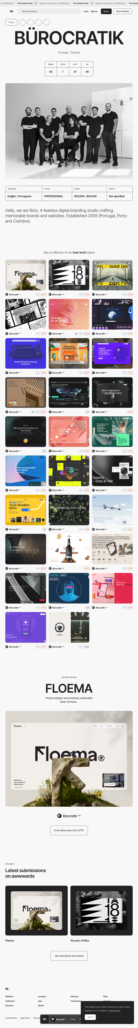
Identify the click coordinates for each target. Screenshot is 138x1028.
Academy (42, 996)
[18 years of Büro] (69, 275)
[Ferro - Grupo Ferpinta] (25, 588)
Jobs (40, 1001)
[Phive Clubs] (112, 275)
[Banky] (25, 510)
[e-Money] (25, 470)
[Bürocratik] (69, 816)
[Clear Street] (25, 353)
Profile (73, 1019)
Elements (9, 1005)
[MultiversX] (69, 392)
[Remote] (112, 353)
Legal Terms (25, 1018)
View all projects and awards (69, 955)
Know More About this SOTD (69, 830)
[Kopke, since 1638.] (25, 549)
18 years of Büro (79, 940)
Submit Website (122, 11)
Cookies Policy (11, 1018)
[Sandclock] (112, 392)
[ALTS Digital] (69, 470)
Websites (9, 996)
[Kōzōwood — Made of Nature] (25, 392)
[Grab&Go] (69, 353)
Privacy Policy (38, 1018)
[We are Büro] (25, 314)
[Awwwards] (12, 11)
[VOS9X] (25, 431)
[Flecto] (112, 431)
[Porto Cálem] (69, 549)
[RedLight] (112, 588)
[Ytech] (69, 588)
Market (41, 1005)
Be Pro (106, 11)
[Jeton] (69, 314)
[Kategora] (69, 510)
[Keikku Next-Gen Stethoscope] (112, 314)
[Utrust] (25, 627)
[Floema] (25, 275)
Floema (9, 940)
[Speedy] (112, 470)
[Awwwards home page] (45, 1019)
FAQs (105, 996)
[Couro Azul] (69, 627)
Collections (10, 1001)
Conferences (76, 1001)
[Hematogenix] (69, 431)
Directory (75, 996)
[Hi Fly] (112, 510)
